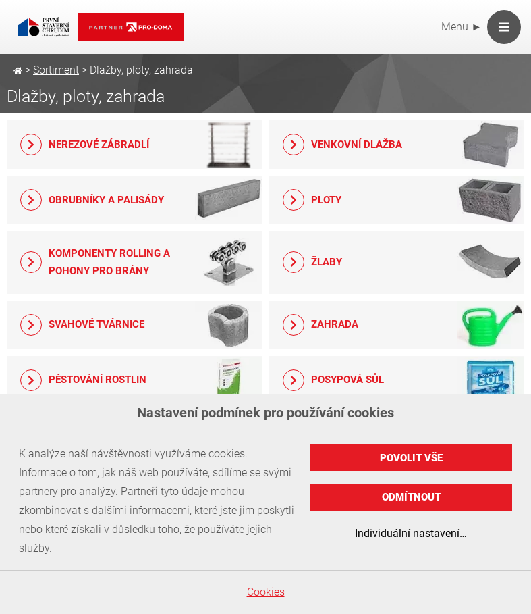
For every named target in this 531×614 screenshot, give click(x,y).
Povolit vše (411, 458)
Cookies (266, 592)
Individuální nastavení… (411, 533)
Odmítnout (411, 497)
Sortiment (56, 69)
